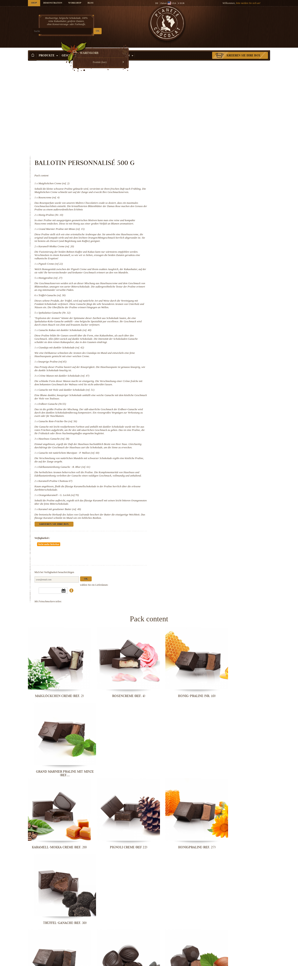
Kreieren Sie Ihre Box (243, 49)
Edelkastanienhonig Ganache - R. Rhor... (180, 893)
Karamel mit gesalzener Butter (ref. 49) (199, 450)
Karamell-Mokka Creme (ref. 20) (195, 167)
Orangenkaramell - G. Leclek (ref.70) (198, 436)
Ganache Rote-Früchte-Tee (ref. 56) (197, 352)
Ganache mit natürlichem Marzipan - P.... (118, 893)
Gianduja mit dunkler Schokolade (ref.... (180, 757)
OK (76, 31)
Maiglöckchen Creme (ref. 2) (193, 94)
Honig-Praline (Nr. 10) (190, 129)
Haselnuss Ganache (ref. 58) (193, 373)
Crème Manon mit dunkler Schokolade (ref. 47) (203, 307)
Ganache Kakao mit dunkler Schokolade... (118, 757)
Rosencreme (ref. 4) (188, 112)
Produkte (48, 49)
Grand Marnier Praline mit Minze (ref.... (242, 620)
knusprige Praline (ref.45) (192, 293)
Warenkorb (240, 19)
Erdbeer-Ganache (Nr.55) (191, 335)
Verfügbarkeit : (181, 479)
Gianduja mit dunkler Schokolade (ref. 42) (200, 278)
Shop (34, 3)
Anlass (100, 49)
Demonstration (52, 3)
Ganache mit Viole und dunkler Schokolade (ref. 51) (206, 321)
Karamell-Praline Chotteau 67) (195, 422)
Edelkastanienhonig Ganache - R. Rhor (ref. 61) (204, 404)
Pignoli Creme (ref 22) (190, 185)
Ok (225, 508)
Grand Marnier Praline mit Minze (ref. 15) (201, 147)
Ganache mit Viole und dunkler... (118, 825)
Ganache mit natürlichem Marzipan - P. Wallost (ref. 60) (208, 390)
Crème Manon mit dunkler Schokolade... (56, 825)
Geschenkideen (75, 49)
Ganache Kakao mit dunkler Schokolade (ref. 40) (204, 258)
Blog (90, 3)
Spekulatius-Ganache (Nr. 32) (194, 240)
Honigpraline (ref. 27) (190, 202)
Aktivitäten (122, 49)
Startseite (32, 57)
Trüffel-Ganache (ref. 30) (191, 220)
